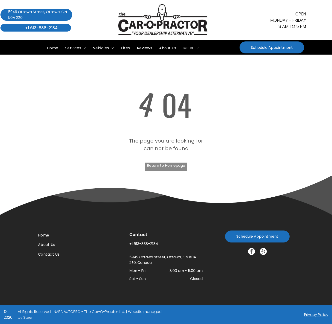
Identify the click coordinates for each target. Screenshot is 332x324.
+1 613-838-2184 (143, 243)
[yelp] (263, 252)
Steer (28, 317)
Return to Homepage (166, 165)
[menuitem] (53, 46)
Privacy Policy (316, 314)
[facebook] (251, 252)
